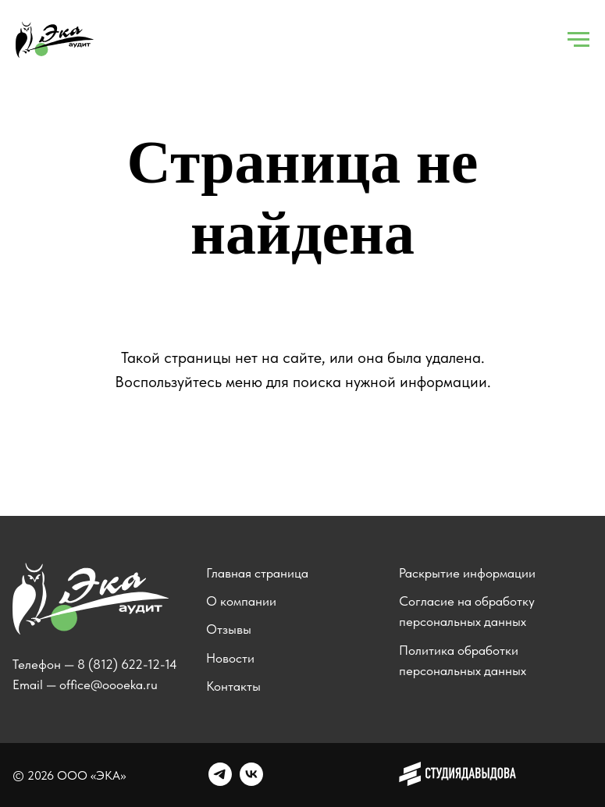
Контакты (233, 686)
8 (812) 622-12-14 (127, 664)
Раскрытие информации (467, 573)
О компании (241, 601)
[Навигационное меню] (578, 40)
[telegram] (220, 781)
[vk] (251, 781)
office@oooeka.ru (108, 684)
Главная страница (257, 573)
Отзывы (228, 629)
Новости (230, 658)
